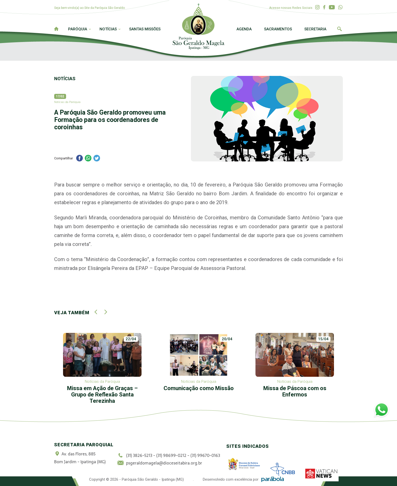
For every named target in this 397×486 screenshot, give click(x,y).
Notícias (108, 29)
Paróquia (77, 29)
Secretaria (315, 29)
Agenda (244, 29)
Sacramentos (278, 29)
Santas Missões (145, 29)
